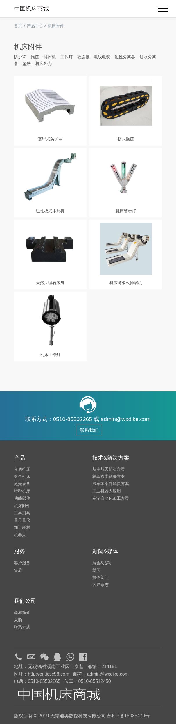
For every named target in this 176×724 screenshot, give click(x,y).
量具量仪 (22, 520)
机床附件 (56, 25)
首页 (18, 25)
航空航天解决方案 (108, 469)
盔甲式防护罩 (50, 139)
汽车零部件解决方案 (110, 483)
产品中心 (35, 25)
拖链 (35, 57)
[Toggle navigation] (163, 8)
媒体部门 (100, 577)
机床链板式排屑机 (125, 282)
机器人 (20, 534)
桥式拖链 (126, 139)
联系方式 (22, 627)
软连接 (83, 57)
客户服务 (22, 562)
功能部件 (22, 498)
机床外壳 (43, 63)
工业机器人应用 (106, 491)
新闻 (96, 570)
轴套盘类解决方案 (108, 476)
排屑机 (50, 57)
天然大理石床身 (50, 282)
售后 (18, 570)
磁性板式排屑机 (50, 210)
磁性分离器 (125, 57)
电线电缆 (102, 57)
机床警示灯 (126, 210)
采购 (18, 620)
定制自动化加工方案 (110, 498)
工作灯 (66, 57)
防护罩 (20, 57)
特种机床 (22, 491)
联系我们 (89, 430)
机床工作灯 (50, 354)
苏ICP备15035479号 (128, 715)
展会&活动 (101, 562)
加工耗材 (22, 527)
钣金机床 (22, 476)
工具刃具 (22, 513)
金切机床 (22, 469)
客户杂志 (100, 584)
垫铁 (27, 63)
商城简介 (22, 612)
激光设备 (22, 483)
